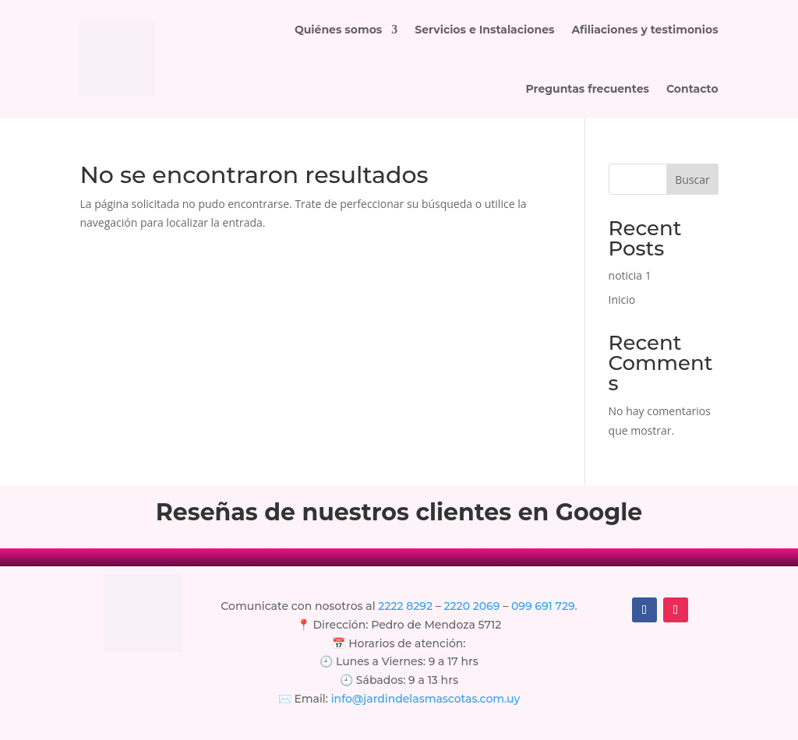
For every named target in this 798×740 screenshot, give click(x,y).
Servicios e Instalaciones (484, 30)
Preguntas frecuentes (587, 89)
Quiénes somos (338, 30)
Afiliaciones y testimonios (644, 30)
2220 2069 (473, 606)
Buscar (692, 179)
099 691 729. (544, 606)
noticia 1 (630, 275)
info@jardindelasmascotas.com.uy (426, 699)
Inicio (622, 299)
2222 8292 (405, 606)
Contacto (692, 89)
